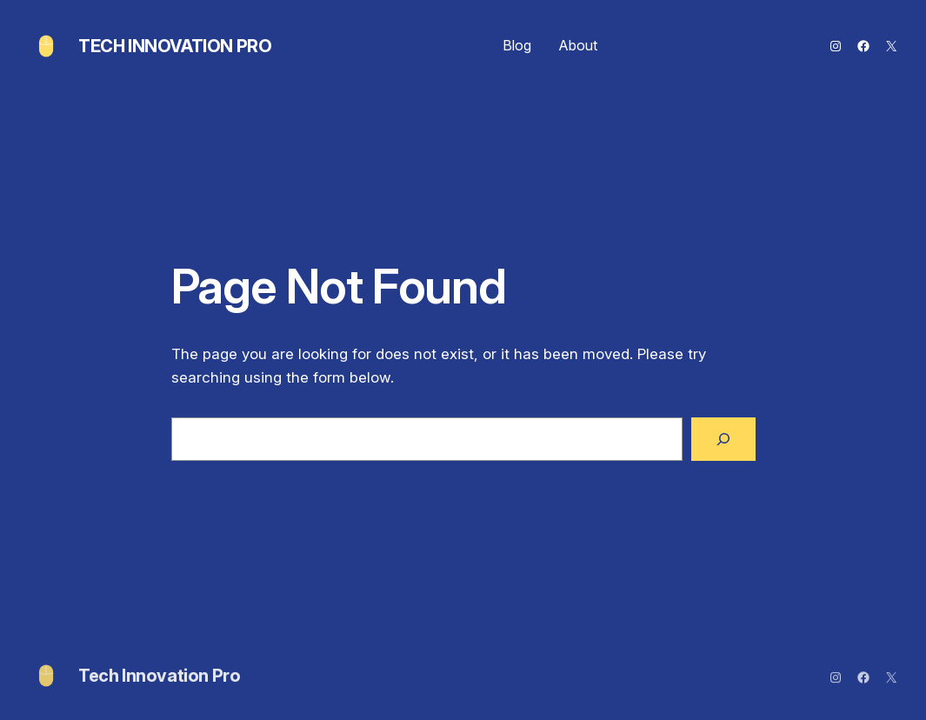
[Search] (723, 439)
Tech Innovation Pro (174, 46)
